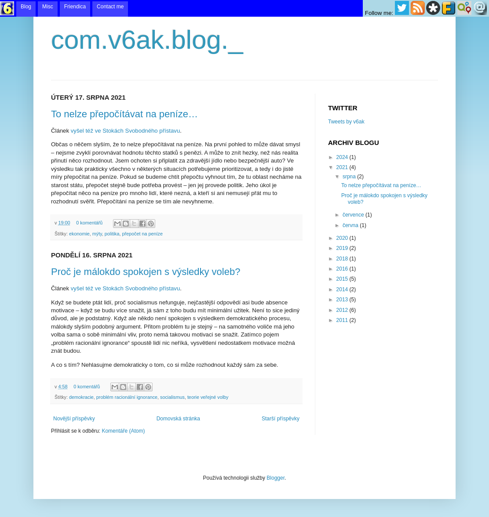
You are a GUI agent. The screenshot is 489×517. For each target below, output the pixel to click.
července (354, 215)
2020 (343, 238)
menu (244, 8)
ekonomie (79, 233)
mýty (97, 233)
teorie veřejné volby (208, 397)
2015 (343, 279)
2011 (343, 320)
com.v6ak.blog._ (147, 39)
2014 (343, 289)
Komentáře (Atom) (123, 431)
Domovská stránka (178, 419)
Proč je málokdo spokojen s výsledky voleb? (145, 271)
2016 (343, 269)
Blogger (275, 478)
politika (112, 233)
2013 (343, 299)
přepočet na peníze (142, 233)
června (351, 225)
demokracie (81, 397)
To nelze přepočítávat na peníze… (124, 113)
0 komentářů (89, 222)
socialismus (172, 397)
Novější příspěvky (74, 419)
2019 (343, 248)
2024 (343, 157)
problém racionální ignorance (126, 397)
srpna (350, 177)
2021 (343, 167)
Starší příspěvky (280, 419)
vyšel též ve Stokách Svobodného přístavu (125, 130)
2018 (343, 259)
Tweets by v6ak (346, 122)
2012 (343, 310)
